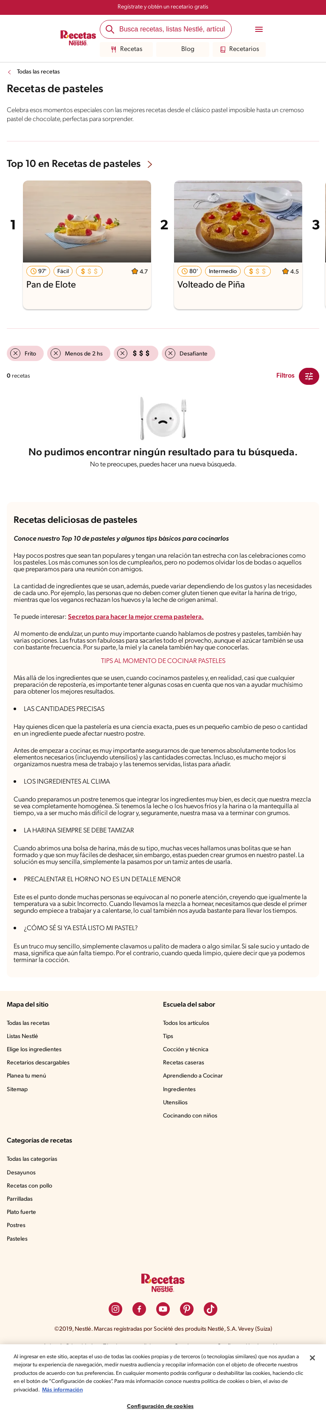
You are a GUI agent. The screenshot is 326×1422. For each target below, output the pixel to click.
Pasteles (18, 1293)
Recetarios (239, 49)
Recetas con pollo (30, 1240)
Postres (17, 1279)
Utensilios (176, 1157)
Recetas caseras (185, 1117)
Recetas (126, 49)
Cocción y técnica (186, 1103)
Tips (168, 1090)
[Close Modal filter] (309, 376)
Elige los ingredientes (35, 1103)
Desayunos (22, 1227)
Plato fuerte (22, 1266)
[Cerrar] (312, 1358)
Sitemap (17, 1143)
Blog (182, 49)
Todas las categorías (34, 1213)
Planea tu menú (27, 1130)
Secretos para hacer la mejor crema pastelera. (143, 627)
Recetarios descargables (39, 1117)
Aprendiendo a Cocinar (193, 1130)
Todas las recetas (40, 72)
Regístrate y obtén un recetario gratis (163, 7)
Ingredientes (179, 1143)
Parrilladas (21, 1253)
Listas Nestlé (24, 1090)
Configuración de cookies (160, 1406)
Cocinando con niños (191, 1170)
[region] (163, 1383)
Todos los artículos (187, 1077)
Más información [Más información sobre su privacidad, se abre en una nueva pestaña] (129, 1390)
